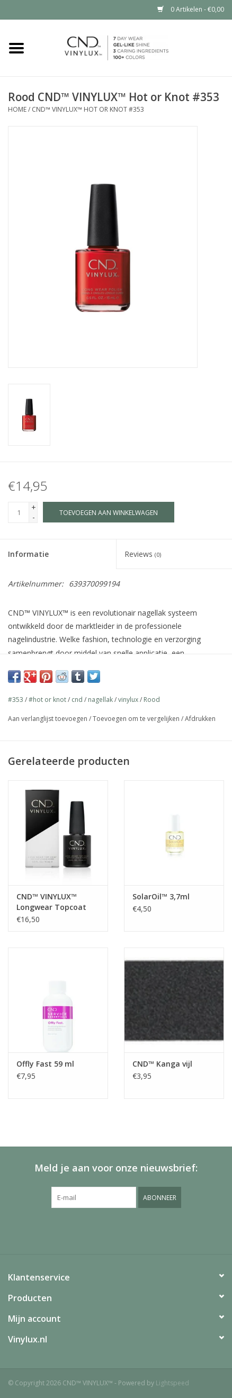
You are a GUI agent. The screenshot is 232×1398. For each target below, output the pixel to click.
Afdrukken (200, 718)
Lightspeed (172, 1382)
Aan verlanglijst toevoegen (47, 718)
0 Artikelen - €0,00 (190, 9)
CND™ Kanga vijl (162, 1064)
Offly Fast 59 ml (45, 1064)
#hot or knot (47, 699)
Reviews (142, 554)
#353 (15, 699)
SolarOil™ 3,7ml (161, 896)
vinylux (128, 699)
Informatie (28, 554)
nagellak (100, 699)
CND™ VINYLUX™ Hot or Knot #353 (88, 109)
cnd (77, 699)
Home (17, 109)
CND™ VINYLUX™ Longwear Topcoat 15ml (51, 902)
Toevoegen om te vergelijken (137, 718)
